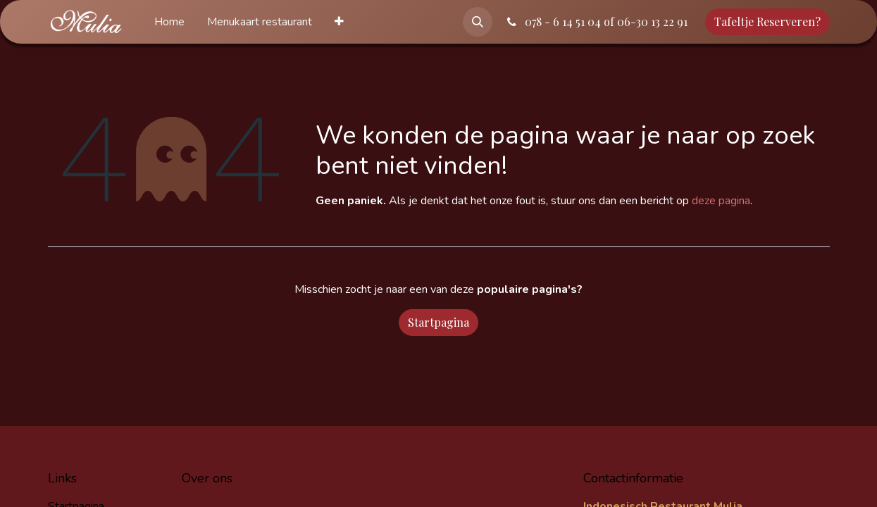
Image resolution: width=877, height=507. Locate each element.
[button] (477, 22)
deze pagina (721, 200)
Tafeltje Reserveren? (767, 21)
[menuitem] (169, 22)
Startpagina (438, 322)
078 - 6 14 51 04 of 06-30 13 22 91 (596, 21)
